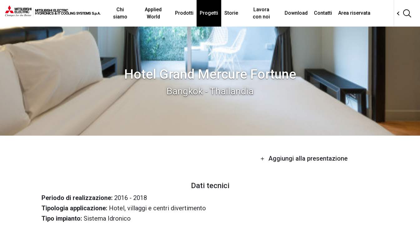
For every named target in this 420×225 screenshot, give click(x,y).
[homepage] (52, 14)
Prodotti (184, 13)
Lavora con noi (261, 13)
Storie (231, 13)
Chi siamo (120, 13)
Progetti (209, 13)
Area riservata (354, 13)
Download (296, 13)
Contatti (323, 13)
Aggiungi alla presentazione (304, 158)
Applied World (153, 13)
